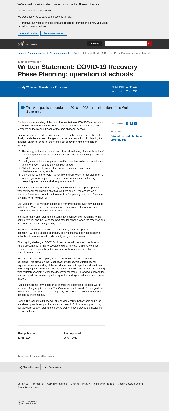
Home (21, 53)
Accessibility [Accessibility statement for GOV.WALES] (38, 384)
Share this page (31, 367)
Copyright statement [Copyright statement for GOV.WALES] (57, 384)
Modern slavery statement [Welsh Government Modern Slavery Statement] (130, 384)
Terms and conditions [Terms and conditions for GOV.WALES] (103, 384)
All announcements (59, 53)
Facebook (131, 123)
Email (135, 123)
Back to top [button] (55, 367)
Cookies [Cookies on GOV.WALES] (75, 384)
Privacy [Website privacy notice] (86, 384)
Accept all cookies (28, 33)
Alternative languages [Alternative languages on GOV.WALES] (28, 387)
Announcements (36, 53)
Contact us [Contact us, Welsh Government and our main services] (23, 384)
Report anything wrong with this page (36, 356)
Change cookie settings (54, 33)
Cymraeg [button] (94, 43)
